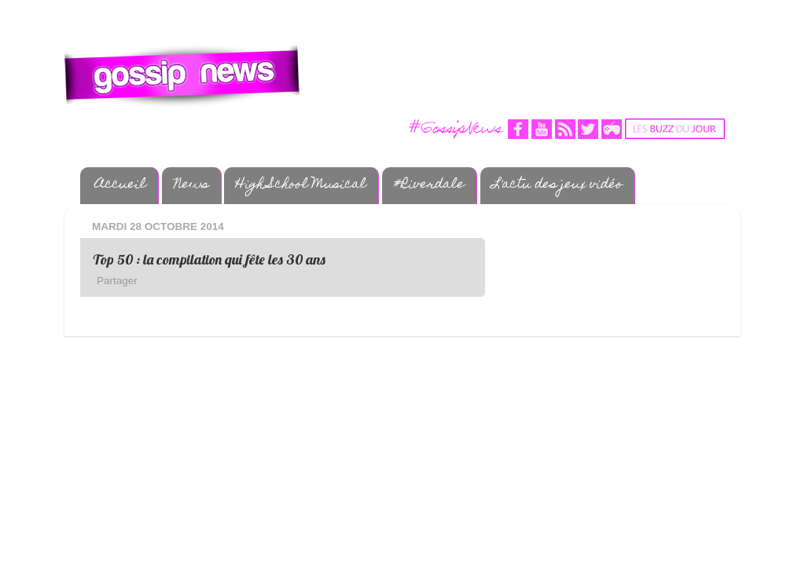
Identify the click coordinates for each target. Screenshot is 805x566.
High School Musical (301, 185)
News (191, 185)
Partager (117, 281)
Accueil (120, 185)
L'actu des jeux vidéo (557, 185)
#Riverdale (429, 185)
